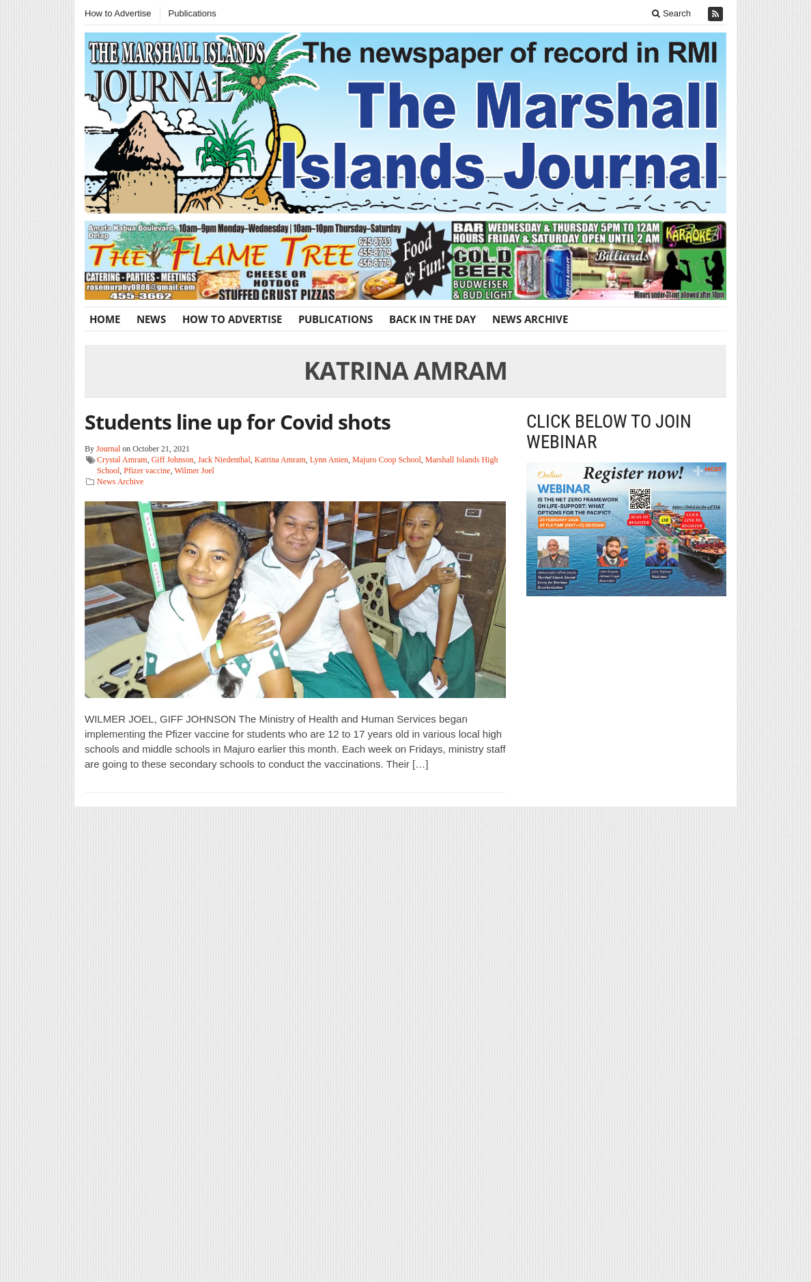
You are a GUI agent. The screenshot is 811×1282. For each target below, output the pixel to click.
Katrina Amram (280, 459)
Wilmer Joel (194, 470)
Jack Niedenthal (224, 459)
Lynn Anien (329, 459)
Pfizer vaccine (147, 470)
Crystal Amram (122, 459)
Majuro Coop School (386, 459)
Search (671, 13)
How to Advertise (118, 13)
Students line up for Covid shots (237, 422)
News (151, 319)
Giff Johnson (173, 459)
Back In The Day (432, 319)
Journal (108, 449)
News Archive (530, 319)
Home (104, 319)
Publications (192, 13)
